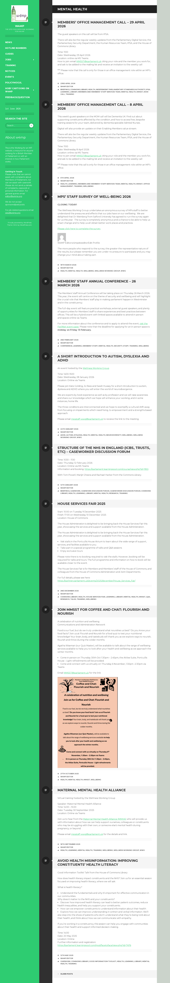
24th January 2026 (69, 429)
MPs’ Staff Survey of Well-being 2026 (94, 197)
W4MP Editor (66, 86)
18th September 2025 (70, 844)
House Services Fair (95, 597)
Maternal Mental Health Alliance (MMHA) (104, 819)
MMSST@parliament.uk (88, 61)
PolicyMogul (13, 82)
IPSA (148, 89)
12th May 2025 (66, 955)
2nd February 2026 (69, 340)
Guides (9, 54)
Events (9, 77)
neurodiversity (113, 435)
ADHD (63, 435)
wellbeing (88, 186)
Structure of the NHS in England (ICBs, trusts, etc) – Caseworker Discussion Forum (104, 450)
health (91, 89)
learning (64, 92)
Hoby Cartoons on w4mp (17, 90)
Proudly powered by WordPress (20, 223)
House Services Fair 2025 (81, 504)
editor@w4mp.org (13, 196)
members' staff (90, 346)
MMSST (140, 92)
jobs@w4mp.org (12, 213)
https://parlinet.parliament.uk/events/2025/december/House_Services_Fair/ (96, 581)
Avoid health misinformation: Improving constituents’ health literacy (98, 863)
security (118, 346)
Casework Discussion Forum (95, 491)
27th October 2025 (69, 774)
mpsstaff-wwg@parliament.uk (87, 419)
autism (69, 435)
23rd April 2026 (67, 83)
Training (10, 65)
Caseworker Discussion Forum (125, 491)
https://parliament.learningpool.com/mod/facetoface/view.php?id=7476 (94, 945)
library (73, 92)
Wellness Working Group (107, 271)
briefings (65, 89)
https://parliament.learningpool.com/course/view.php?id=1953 (116, 469)
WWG (123, 271)
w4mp (19, 26)
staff (126, 346)
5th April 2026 (67, 178)
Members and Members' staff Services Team (99, 92)
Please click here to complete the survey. (79, 228)
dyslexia (78, 435)
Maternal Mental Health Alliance (92, 790)
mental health (128, 92)
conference (66, 346)
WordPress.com (26, 225)
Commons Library (78, 89)
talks (73, 599)
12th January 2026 (69, 485)
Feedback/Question (17, 97)
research (113, 493)
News (8, 42)
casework (75, 491)
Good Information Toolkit (102, 961)
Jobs (8, 59)
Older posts (65, 974)
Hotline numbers (16, 48)
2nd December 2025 (69, 591)
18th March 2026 (68, 265)
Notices (10, 71)
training (70, 94)
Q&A (148, 597)
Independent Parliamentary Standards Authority (120, 89)
